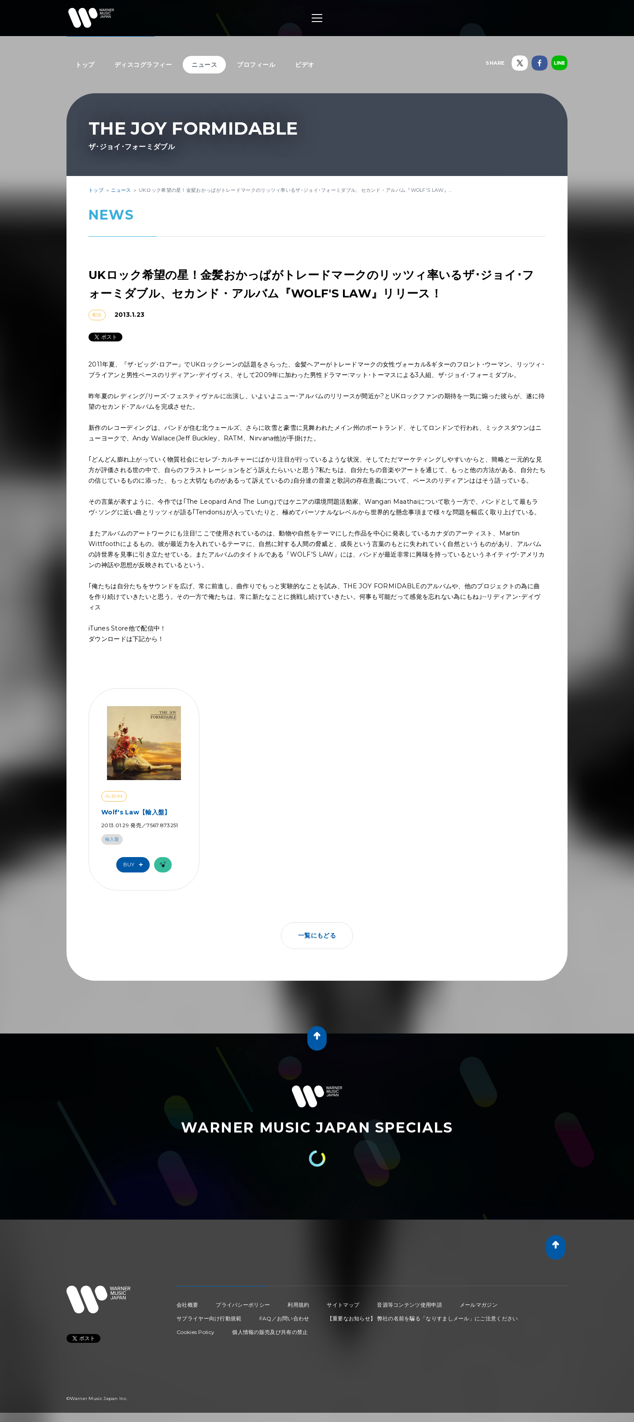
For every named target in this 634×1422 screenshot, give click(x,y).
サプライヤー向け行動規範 (209, 1318)
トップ (85, 65)
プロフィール (256, 65)
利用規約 (298, 1304)
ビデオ (304, 65)
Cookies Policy (195, 1332)
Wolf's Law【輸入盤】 (136, 812)
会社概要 (187, 1304)
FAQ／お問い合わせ (284, 1318)
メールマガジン (479, 1304)
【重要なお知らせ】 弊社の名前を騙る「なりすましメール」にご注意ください (422, 1318)
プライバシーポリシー (243, 1304)
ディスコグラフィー (143, 65)
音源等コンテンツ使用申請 (409, 1304)
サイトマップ (343, 1304)
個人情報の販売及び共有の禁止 (270, 1332)
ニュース (204, 65)
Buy (135, 864)
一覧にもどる (317, 935)
